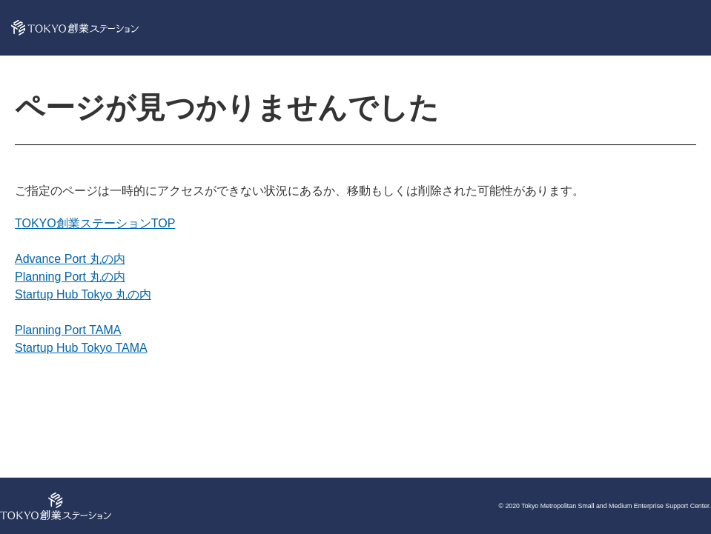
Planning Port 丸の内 (70, 276)
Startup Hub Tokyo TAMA (81, 347)
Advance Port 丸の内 (70, 259)
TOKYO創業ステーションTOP (95, 223)
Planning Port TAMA (68, 330)
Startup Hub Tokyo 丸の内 (83, 294)
